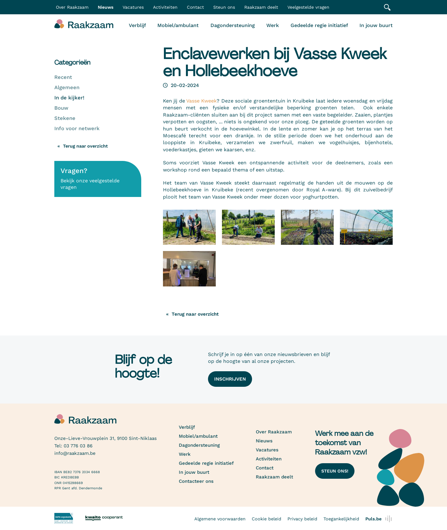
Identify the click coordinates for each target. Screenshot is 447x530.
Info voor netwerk (77, 128)
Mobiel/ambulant (178, 25)
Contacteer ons (196, 481)
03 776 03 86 (78, 446)
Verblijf (137, 25)
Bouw (61, 108)
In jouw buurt (376, 25)
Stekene (64, 118)
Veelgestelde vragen (308, 7)
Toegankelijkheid (341, 518)
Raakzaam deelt (261, 7)
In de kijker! (69, 98)
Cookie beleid (266, 518)
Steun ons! (334, 470)
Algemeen (66, 87)
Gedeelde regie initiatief (319, 25)
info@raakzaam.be (75, 453)
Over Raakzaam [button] (72, 7)
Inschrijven (230, 379)
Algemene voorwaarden (220, 518)
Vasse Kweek (201, 101)
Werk (272, 25)
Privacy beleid (302, 518)
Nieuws (105, 7)
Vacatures (133, 7)
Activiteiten (165, 7)
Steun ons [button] (224, 7)
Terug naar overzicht (85, 146)
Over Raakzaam (274, 432)
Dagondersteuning (232, 25)
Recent (63, 77)
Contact (195, 7)
